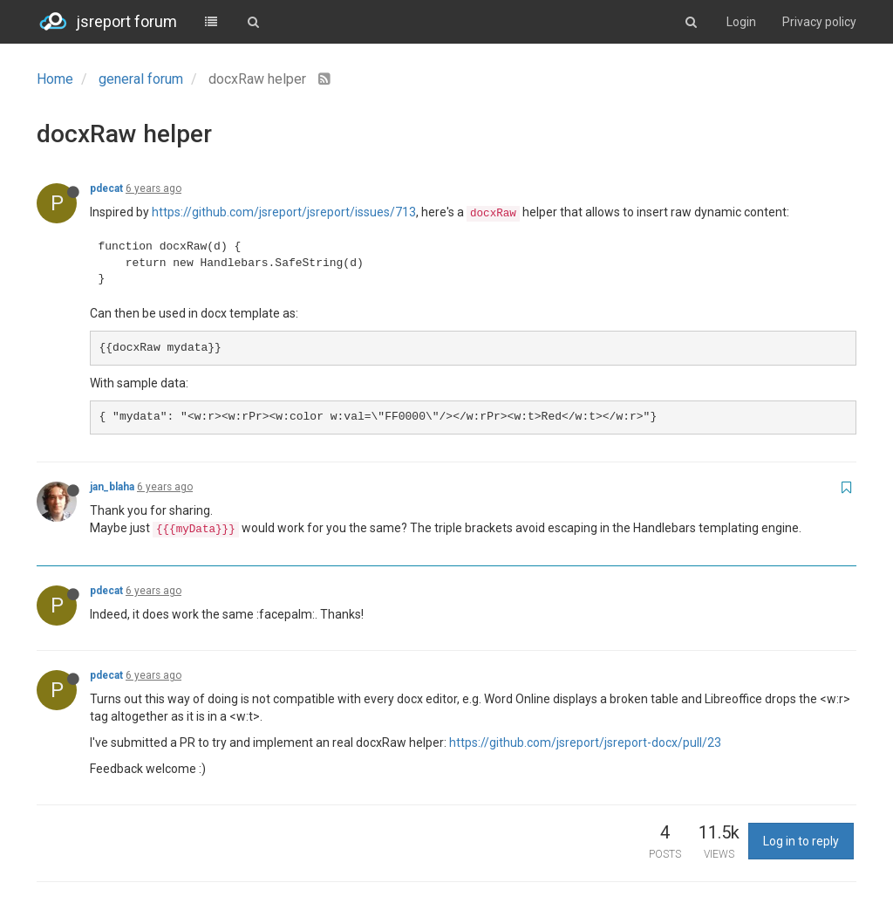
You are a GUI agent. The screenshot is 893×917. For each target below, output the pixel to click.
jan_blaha (112, 487)
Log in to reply (801, 841)
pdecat (106, 188)
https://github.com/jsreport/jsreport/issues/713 (284, 212)
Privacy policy (819, 22)
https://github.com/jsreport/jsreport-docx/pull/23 (585, 742)
